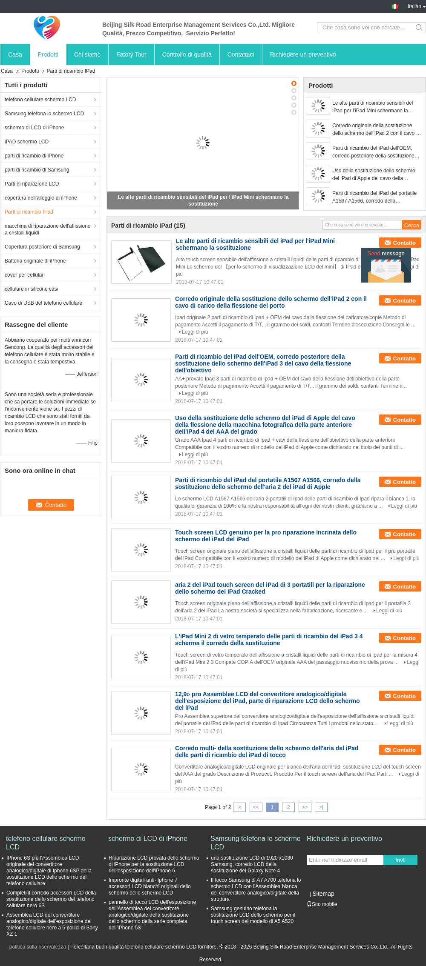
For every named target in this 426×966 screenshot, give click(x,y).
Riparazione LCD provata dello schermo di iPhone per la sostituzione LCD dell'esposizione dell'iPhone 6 (154, 864)
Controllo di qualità (187, 54)
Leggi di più (195, 332)
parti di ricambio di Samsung (37, 170)
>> (305, 807)
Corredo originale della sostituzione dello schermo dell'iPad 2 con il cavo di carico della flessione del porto (376, 130)
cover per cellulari (25, 275)
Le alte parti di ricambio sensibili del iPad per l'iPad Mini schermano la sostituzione (372, 107)
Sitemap (323, 893)
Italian (417, 6)
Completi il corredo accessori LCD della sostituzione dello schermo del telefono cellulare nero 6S (51, 899)
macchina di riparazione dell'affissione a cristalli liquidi (48, 229)
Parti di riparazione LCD (32, 184)
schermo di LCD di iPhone (34, 128)
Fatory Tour (131, 54)
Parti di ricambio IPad (29, 212)
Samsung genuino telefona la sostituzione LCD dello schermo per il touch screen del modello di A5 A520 (253, 915)
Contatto (404, 243)
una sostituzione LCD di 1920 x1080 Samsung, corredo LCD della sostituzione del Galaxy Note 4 (252, 864)
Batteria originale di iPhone (35, 261)
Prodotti (48, 54)
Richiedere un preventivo (303, 54)
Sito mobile (322, 904)
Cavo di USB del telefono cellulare (43, 303)
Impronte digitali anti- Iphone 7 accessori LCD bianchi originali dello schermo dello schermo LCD (150, 886)
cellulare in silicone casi (31, 289)
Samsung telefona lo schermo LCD (44, 114)
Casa (15, 54)
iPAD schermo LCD (27, 142)
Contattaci (240, 54)
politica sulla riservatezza (37, 947)
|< (239, 807)
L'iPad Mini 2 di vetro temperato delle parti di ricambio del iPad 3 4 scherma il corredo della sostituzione (269, 639)
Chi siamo (87, 54)
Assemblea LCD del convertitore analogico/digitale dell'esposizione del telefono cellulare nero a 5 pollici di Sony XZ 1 (52, 924)
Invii (400, 860)
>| (321, 807)
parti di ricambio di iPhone (34, 156)
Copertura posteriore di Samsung (42, 247)
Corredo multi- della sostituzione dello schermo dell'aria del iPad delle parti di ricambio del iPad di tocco (266, 751)
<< (256, 807)
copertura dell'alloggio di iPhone (41, 198)
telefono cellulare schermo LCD (40, 100)
